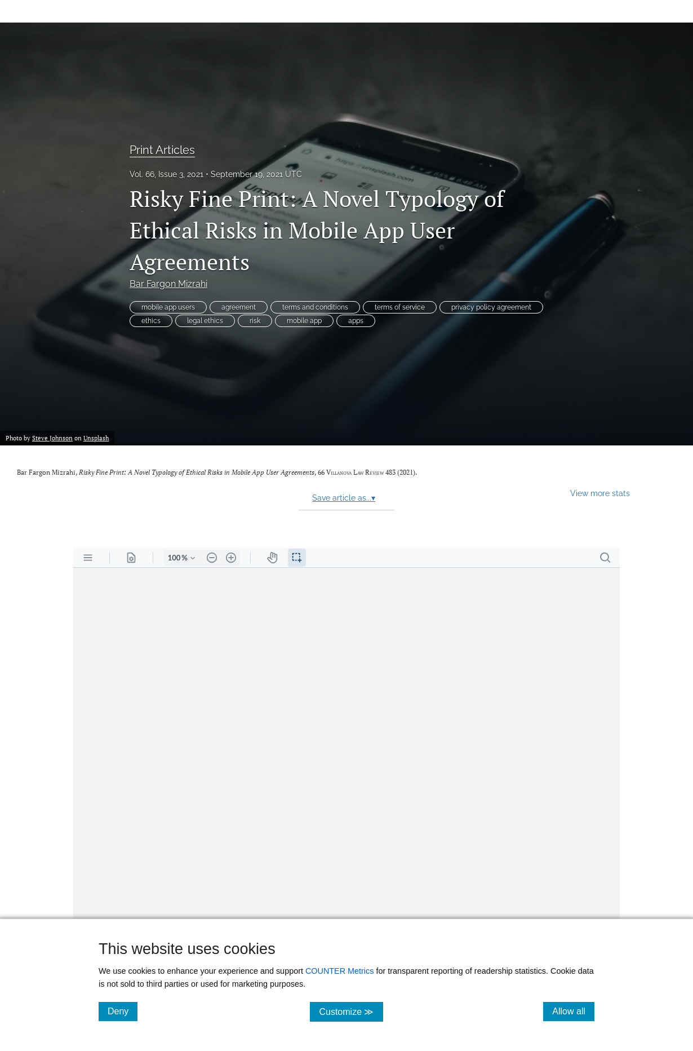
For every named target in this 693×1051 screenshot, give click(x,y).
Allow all (573, 1011)
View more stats (600, 493)
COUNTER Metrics (339, 970)
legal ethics (205, 321)
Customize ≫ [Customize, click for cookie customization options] (351, 1011)
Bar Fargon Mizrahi (168, 284)
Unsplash (96, 438)
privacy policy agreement (491, 307)
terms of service (400, 307)
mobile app (304, 321)
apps (355, 321)
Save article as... (343, 497)
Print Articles (162, 150)
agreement (238, 307)
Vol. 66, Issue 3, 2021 (166, 174)
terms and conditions (315, 307)
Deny (122, 1011)
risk (255, 321)
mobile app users (168, 307)
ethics (151, 321)
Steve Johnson (52, 438)
